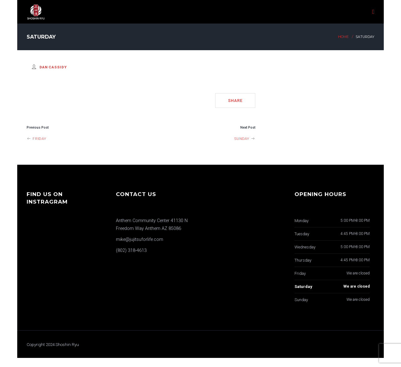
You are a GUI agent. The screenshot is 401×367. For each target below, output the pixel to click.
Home (343, 37)
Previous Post (38, 127)
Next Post (247, 127)
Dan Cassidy (53, 67)
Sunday (244, 138)
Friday (36, 138)
